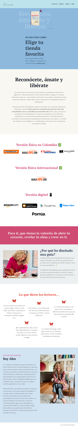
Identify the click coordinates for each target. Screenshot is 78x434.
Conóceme (54, 4)
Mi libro (61, 4)
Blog (73, 4)
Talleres (67, 4)
